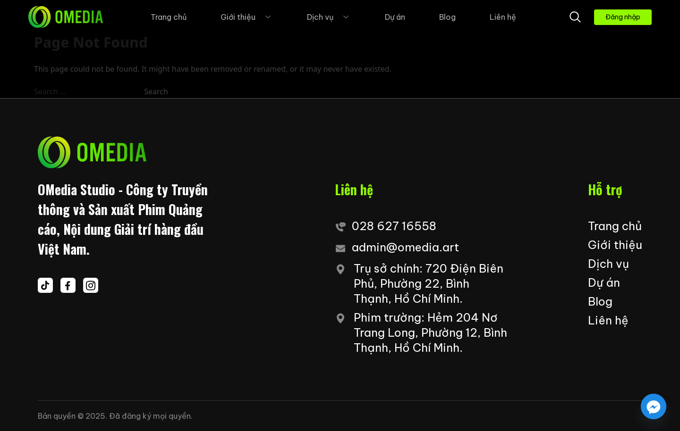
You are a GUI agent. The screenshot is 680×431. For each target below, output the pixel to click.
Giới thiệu (247, 17)
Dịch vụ (329, 17)
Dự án (395, 17)
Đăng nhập (622, 17)
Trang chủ (169, 17)
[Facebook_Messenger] (653, 406)
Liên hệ (503, 17)
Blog (447, 17)
